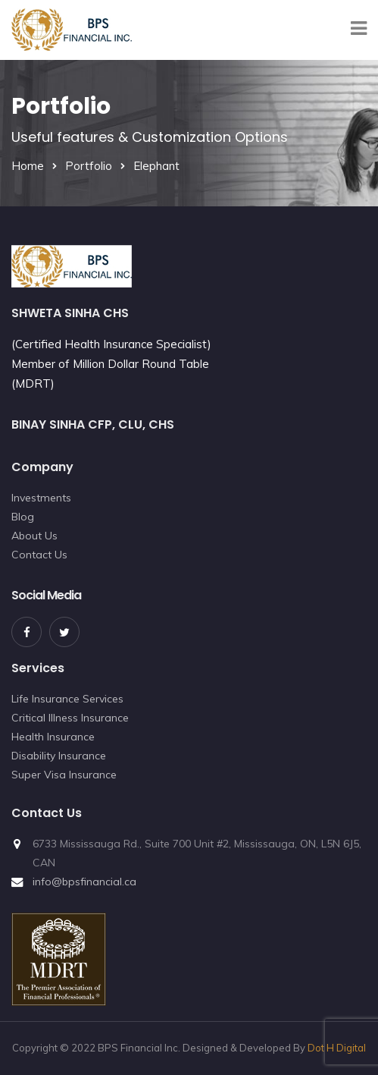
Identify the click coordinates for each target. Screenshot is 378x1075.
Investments (41, 497)
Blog (22, 516)
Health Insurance (53, 736)
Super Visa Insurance (64, 774)
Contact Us (39, 554)
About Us (34, 535)
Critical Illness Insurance (70, 718)
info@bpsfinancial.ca (84, 881)
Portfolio (88, 166)
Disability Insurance (58, 755)
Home (27, 166)
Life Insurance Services (67, 699)
